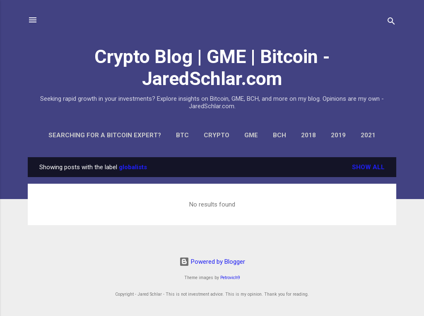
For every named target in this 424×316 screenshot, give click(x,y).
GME (251, 135)
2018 (308, 135)
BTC (182, 135)
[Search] (391, 22)
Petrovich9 (230, 277)
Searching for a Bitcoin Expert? (104, 135)
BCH (279, 135)
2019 (338, 135)
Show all (368, 167)
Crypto (216, 135)
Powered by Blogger (212, 261)
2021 (368, 135)
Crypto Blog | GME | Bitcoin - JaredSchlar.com (212, 68)
